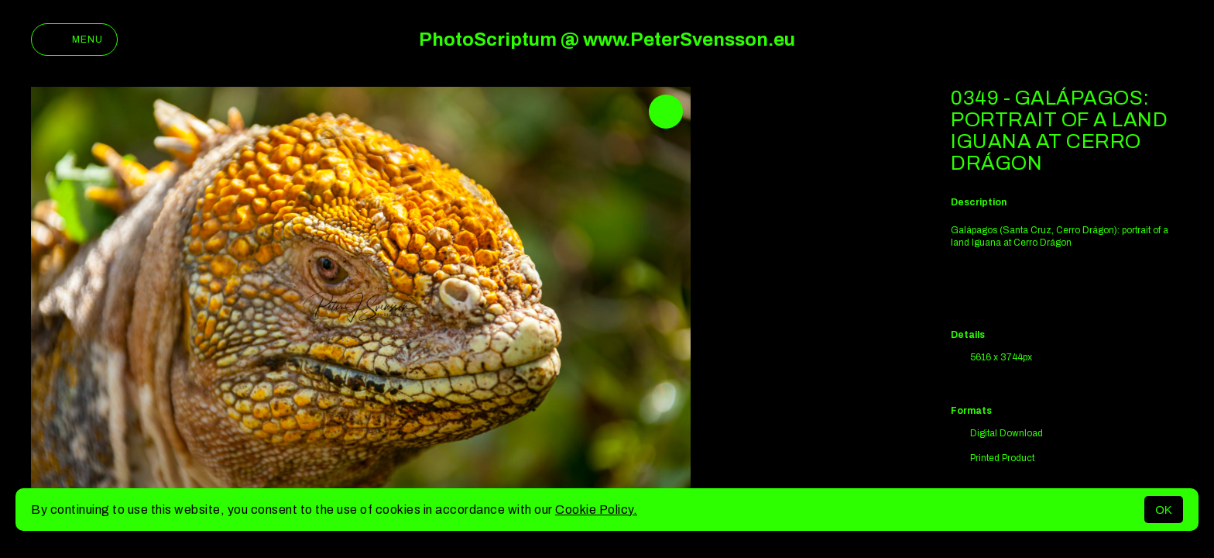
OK (1163, 509)
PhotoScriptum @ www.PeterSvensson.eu (607, 39)
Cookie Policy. (596, 509)
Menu (74, 39)
